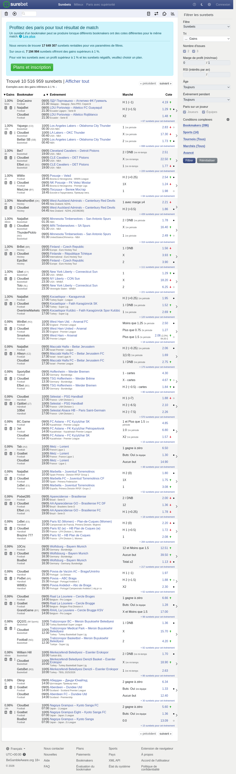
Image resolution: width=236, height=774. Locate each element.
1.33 (165, 688)
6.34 (165, 681)
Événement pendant (196, 94)
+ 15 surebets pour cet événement (158, 442)
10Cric (21, 546)
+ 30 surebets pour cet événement (158, 700)
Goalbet (22, 453)
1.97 (165, 573)
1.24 (165, 184)
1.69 (165, 355)
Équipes (212, 112)
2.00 (165, 498)
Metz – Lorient (59, 446)
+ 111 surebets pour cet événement (157, 267)
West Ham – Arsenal (63, 335)
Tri (184, 33)
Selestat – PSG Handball (66, 403)
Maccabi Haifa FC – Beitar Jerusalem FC (77, 353)
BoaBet (22, 560)
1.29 (165, 109)
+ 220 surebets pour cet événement (157, 171)
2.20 (165, 523)
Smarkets (23, 335)
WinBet (24, 321)
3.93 (165, 255)
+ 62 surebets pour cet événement (158, 592)
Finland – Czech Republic (67, 246)
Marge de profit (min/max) (200, 57)
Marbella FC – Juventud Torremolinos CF (77, 478)
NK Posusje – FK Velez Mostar (70, 182)
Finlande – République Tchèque (71, 253)
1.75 (165, 480)
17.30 (164, 134)
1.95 (165, 298)
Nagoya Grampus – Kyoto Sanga (72, 719)
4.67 (165, 380)
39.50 (164, 554)
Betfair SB (26, 139)
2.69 (165, 312)
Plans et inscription (32, 67)
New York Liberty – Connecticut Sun (74, 271)
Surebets (64, 4)
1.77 (165, 166)
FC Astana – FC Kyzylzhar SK (70, 421)
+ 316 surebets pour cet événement (157, 242)
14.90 (164, 461)
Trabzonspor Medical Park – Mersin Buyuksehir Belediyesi (81, 630)
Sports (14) (191, 132)
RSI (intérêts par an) (196, 69)
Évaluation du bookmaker (85, 768)
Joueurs (192, 112)
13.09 (164, 720)
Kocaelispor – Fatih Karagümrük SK (73, 303)
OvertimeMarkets (28, 310)
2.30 (165, 586)
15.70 (164, 631)
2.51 (165, 152)
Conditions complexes (197, 119)
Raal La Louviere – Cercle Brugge (72, 603)
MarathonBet (28, 200)
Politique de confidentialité (150, 768)
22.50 (164, 159)
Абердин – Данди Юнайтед (68, 680)
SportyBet (23, 371)
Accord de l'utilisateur (155, 760)
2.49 (165, 235)
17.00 (164, 611)
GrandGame (28, 610)
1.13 (165, 561)
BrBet (23, 246)
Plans (80, 748)
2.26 (165, 411)
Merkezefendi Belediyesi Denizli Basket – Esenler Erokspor (82, 661)
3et (19, 428)
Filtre (186, 21)
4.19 (165, 102)
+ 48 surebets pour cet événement (158, 467)
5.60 (165, 706)
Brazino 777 (25, 535)
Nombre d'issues (194, 46)
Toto (22, 285)
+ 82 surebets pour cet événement (158, 647)
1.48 (165, 116)
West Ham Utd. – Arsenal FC (69, 321)
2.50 (165, 323)
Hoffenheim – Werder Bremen (70, 371)
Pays (112, 754)
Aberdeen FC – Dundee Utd (68, 694)
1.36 (165, 504)
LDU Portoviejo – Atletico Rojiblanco (74, 114)
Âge (185, 81)
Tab (22, 446)
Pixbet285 (23, 496)
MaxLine (25, 189)
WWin (21, 175)
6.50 (165, 448)
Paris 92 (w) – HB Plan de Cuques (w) (75, 528)
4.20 (165, 641)
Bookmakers (84, 760)
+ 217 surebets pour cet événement (157, 567)
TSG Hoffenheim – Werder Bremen (73, 385)
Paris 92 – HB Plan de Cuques (70, 535)
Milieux (78, 4)
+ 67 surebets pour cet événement (158, 121)
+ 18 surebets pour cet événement (158, 342)
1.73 (165, 141)
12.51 (164, 548)
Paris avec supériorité (100, 4)
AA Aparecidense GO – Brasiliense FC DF (78, 503)
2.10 (165, 405)
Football (25, 639)
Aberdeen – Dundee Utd (66, 687)
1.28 (165, 604)
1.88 (165, 398)
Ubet (23, 271)
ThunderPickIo (26, 234)
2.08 (165, 536)
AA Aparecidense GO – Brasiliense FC (75, 510)
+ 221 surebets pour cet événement (157, 292)
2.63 (165, 670)
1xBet (23, 485)
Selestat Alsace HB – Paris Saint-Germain (78, 410)
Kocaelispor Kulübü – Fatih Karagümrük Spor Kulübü (85, 310)
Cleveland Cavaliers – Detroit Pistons (74, 150)
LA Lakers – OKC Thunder (67, 132)
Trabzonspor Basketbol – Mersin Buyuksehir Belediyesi (79, 640)
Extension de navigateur (157, 748)
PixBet (24, 578)
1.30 (165, 455)
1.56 (165, 248)
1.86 (165, 209)
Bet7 (20, 150)
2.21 (165, 202)
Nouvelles (50, 754)
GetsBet (25, 669)
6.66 (165, 598)
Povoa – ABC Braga (63, 578)
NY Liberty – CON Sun (65, 278)
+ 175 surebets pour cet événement (157, 367)
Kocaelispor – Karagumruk (67, 296)
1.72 (165, 529)
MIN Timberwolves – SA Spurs (70, 225)
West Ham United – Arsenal (68, 328)
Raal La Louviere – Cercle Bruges (72, 596)
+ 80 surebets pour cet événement (158, 392)
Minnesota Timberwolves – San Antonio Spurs (80, 218)
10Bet (21, 410)
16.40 (164, 227)
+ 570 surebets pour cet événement (157, 417)
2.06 (158, 335)
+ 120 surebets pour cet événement (157, 317)
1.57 (165, 436)
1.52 (165, 305)
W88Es (22, 585)
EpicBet (22, 260)
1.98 (165, 191)
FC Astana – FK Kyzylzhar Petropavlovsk (77, 428)
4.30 (165, 373)
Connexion (223, 4)
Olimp (21, 680)
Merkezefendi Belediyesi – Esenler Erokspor (79, 652)
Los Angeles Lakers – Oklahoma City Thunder (80, 125)
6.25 (165, 287)
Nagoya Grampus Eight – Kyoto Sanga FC (78, 712)
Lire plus (29, 36)
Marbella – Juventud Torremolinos (72, 471)
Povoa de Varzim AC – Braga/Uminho (75, 571)
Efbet (23, 164)
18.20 (164, 280)
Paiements (83, 754)
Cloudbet (23, 114)
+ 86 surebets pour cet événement (158, 675)
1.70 (165, 653)
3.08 (165, 486)
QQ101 (27, 621)
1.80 (165, 473)
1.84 (165, 386)
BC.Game (23, 421)
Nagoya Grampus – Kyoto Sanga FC (74, 705)
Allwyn (24, 353)
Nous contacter (54, 748)
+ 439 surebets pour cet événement (157, 214)
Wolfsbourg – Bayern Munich (69, 553)
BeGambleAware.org (20, 760)
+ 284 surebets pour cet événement (157, 542)
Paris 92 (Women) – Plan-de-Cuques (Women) (81, 521)
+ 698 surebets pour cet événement (157, 146)
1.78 (165, 220)
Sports (113, 748)
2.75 (165, 362)
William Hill (24, 652)
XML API (114, 760)
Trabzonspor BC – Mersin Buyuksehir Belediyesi (82, 621)
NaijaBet (22, 107)
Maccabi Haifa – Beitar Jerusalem (72, 346)
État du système (119, 766)
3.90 (165, 262)
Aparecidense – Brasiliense (68, 496)
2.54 (165, 177)
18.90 (164, 662)
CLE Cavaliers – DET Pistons (69, 157)
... (186, 38)
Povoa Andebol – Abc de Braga (70, 585)
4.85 (165, 423)
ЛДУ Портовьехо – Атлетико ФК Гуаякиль (78, 100)
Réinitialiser (207, 160)
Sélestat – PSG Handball (66, 396)
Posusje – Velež (60, 175)
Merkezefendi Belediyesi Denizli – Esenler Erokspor (84, 669)
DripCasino (24, 100)
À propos (147, 754)
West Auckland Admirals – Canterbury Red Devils (82, 200)
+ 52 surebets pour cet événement (158, 492)
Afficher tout (77, 81)
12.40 (164, 695)
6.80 (165, 430)
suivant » (165, 83)
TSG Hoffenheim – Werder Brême (72, 378)
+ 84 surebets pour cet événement (158, 196)
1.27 (165, 330)
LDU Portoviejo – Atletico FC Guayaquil (76, 107)
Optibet (24, 403)
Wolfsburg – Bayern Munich (68, 546)
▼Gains (8, 94)
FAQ (47, 766)
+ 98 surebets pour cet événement (158, 617)
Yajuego (25, 125)
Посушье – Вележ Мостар (68, 189)
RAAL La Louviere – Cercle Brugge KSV (76, 610)
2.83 (165, 127)
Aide (47, 760)
